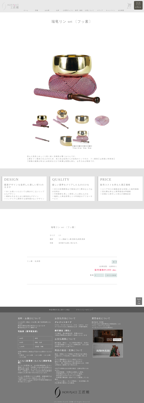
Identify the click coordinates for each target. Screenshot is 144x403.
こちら (30, 380)
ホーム (26, 10)
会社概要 (121, 10)
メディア (100, 10)
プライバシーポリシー (84, 310)
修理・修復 (78, 10)
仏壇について (89, 10)
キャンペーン (110, 10)
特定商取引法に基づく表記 (59, 310)
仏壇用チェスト (68, 10)
